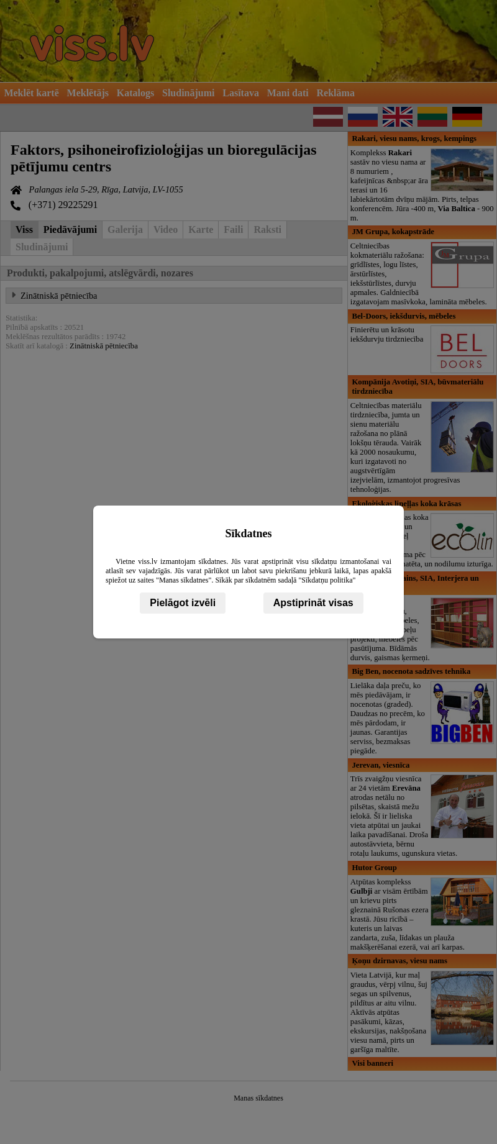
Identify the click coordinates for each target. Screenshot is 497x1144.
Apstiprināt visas (313, 602)
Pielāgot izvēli (183, 602)
